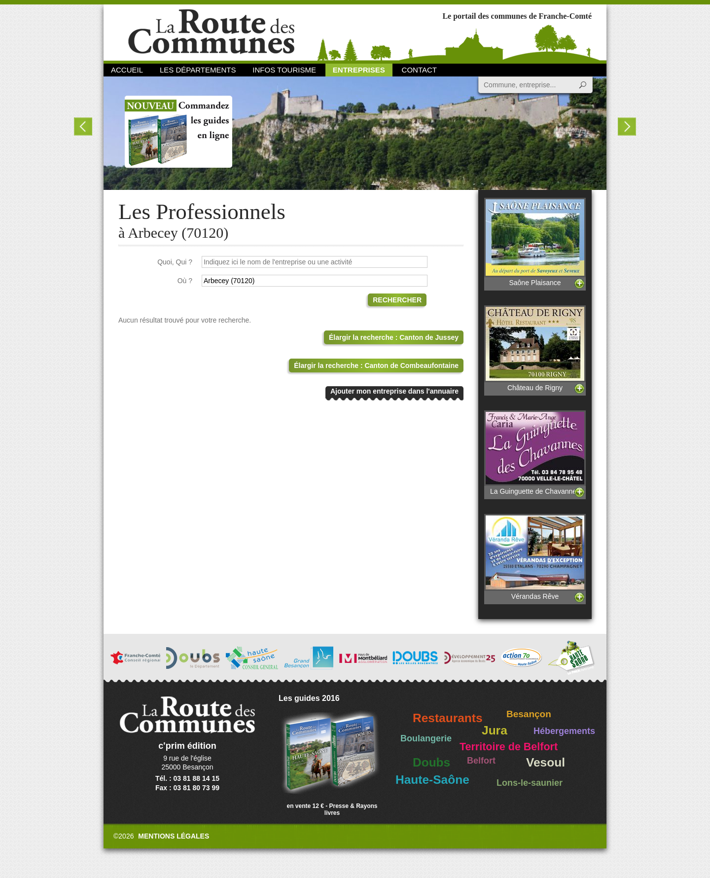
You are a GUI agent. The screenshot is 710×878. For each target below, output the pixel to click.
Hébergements (564, 731)
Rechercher (397, 300)
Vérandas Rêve (535, 557)
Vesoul (545, 762)
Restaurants (448, 718)
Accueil (127, 70)
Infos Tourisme (284, 70)
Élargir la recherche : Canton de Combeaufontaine (376, 365)
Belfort (481, 761)
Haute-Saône (432, 779)
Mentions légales (173, 836)
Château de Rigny (535, 348)
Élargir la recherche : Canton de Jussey (394, 337)
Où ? (185, 281)
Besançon (528, 714)
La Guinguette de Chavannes (535, 452)
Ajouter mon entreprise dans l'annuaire (394, 391)
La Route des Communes (211, 31)
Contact (419, 70)
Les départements (198, 70)
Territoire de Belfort (509, 747)
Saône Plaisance (535, 242)
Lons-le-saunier (530, 783)
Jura (494, 730)
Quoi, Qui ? (174, 262)
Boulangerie (426, 738)
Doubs (431, 762)
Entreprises (359, 70)
